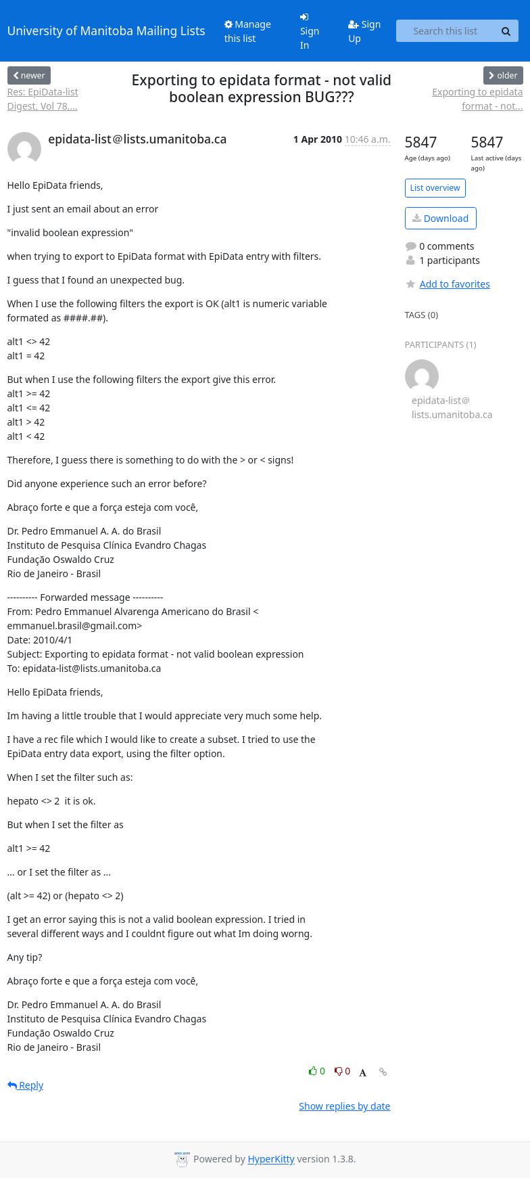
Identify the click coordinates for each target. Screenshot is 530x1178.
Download (440, 218)
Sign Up (364, 31)
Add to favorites (447, 283)
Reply (25, 1085)
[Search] (506, 31)
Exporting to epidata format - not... (477, 98)
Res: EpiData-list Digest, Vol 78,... (42, 98)
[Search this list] (445, 31)
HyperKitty (270, 1159)
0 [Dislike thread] (343, 1070)
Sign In (310, 31)
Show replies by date (344, 1106)
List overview (435, 188)
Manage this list (247, 31)
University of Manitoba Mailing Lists (106, 30)
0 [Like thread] (318, 1070)
